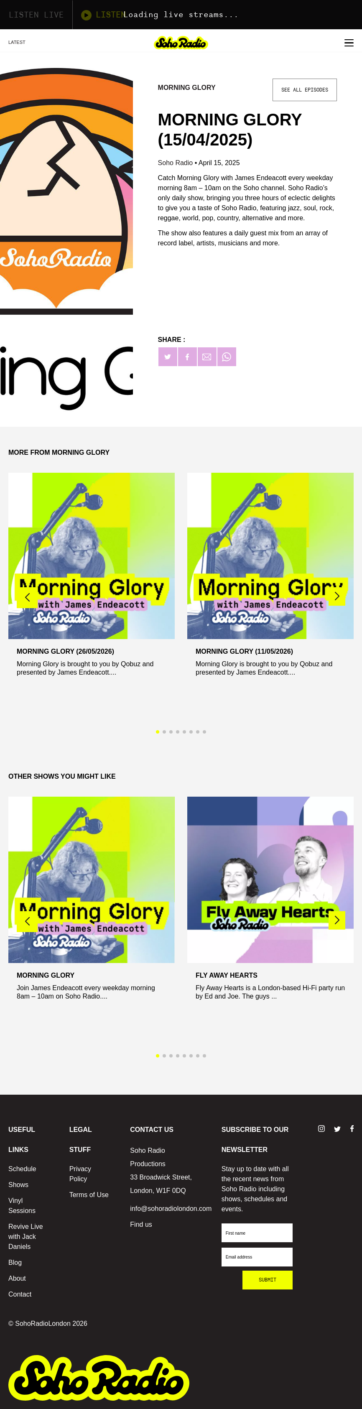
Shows (18, 1184)
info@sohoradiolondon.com (171, 1208)
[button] (337, 596)
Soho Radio (176, 162)
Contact (19, 1294)
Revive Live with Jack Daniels (25, 1236)
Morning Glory (187, 87)
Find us (141, 1224)
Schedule (22, 1168)
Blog (15, 1262)
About (17, 1278)
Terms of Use (89, 1194)
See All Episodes (304, 89)
